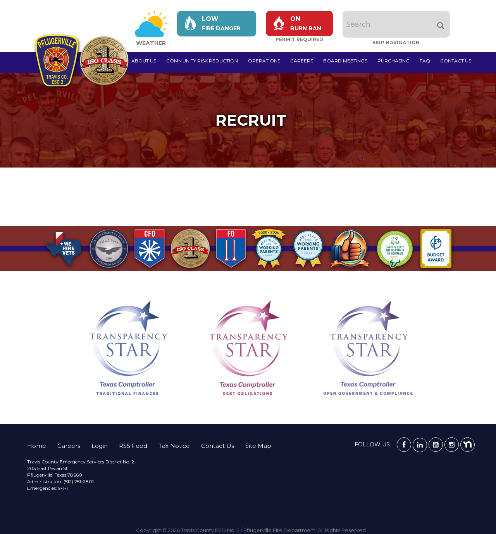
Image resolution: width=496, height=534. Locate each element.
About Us (143, 61)
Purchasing (393, 61)
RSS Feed (133, 445)
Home (36, 445)
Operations (264, 61)
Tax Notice (174, 445)
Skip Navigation (396, 42)
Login (99, 445)
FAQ (425, 61)
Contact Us (455, 61)
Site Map (258, 445)
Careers (301, 61)
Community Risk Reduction (202, 61)
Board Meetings (345, 61)
